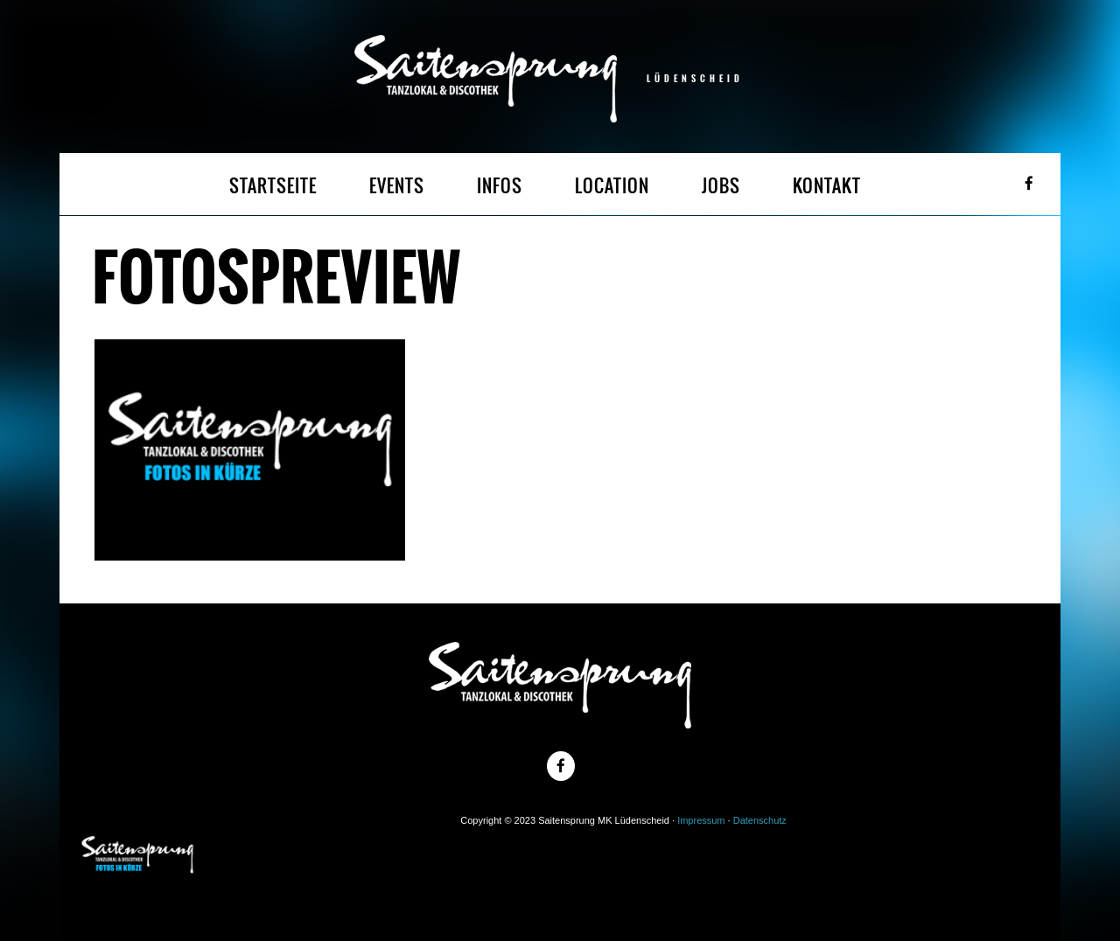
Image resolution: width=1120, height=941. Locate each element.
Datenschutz (760, 820)
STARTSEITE (273, 185)
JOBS (721, 185)
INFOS (499, 185)
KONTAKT (827, 185)
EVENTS (396, 185)
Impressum (700, 820)
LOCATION (612, 185)
